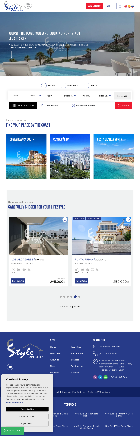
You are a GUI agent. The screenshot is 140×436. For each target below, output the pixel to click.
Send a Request (94, 6)
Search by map (23, 105)
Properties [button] (76, 347)
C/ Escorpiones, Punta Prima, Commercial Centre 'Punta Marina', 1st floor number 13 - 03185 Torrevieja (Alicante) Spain (115, 365)
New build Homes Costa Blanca (53, 426)
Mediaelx (106, 392)
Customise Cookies (27, 416)
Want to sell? (56, 353)
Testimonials (77, 366)
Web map (81, 392)
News (52, 366)
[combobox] (17, 95)
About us (54, 360)
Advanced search (84, 105)
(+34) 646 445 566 (118, 377)
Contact (75, 372)
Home (53, 347)
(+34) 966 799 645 (108, 353)
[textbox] (18, 95)
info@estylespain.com (109, 347)
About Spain (77, 353)
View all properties (70, 306)
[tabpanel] (38, 252)
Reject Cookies (27, 424)
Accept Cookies (27, 409)
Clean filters (49, 105)
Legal (56, 392)
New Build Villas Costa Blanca (119, 426)
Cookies (72, 392)
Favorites (54, 372)
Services (75, 360)
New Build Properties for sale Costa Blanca (86, 427)
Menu (111, 6)
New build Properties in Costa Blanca (54, 415)
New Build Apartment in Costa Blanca (119, 415)
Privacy (63, 392)
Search (123, 105)
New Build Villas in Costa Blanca (86, 415)
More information (14, 402)
